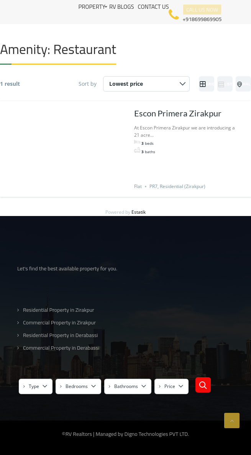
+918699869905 (202, 18)
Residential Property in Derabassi (60, 335)
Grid (207, 84)
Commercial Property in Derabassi (61, 348)
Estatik (138, 212)
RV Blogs (121, 7)
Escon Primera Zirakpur (177, 113)
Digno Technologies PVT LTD (156, 434)
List (225, 84)
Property (91, 7)
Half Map (244, 84)
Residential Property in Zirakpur (58, 310)
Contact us (153, 7)
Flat (138, 186)
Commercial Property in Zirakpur (59, 323)
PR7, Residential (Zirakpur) (177, 186)
